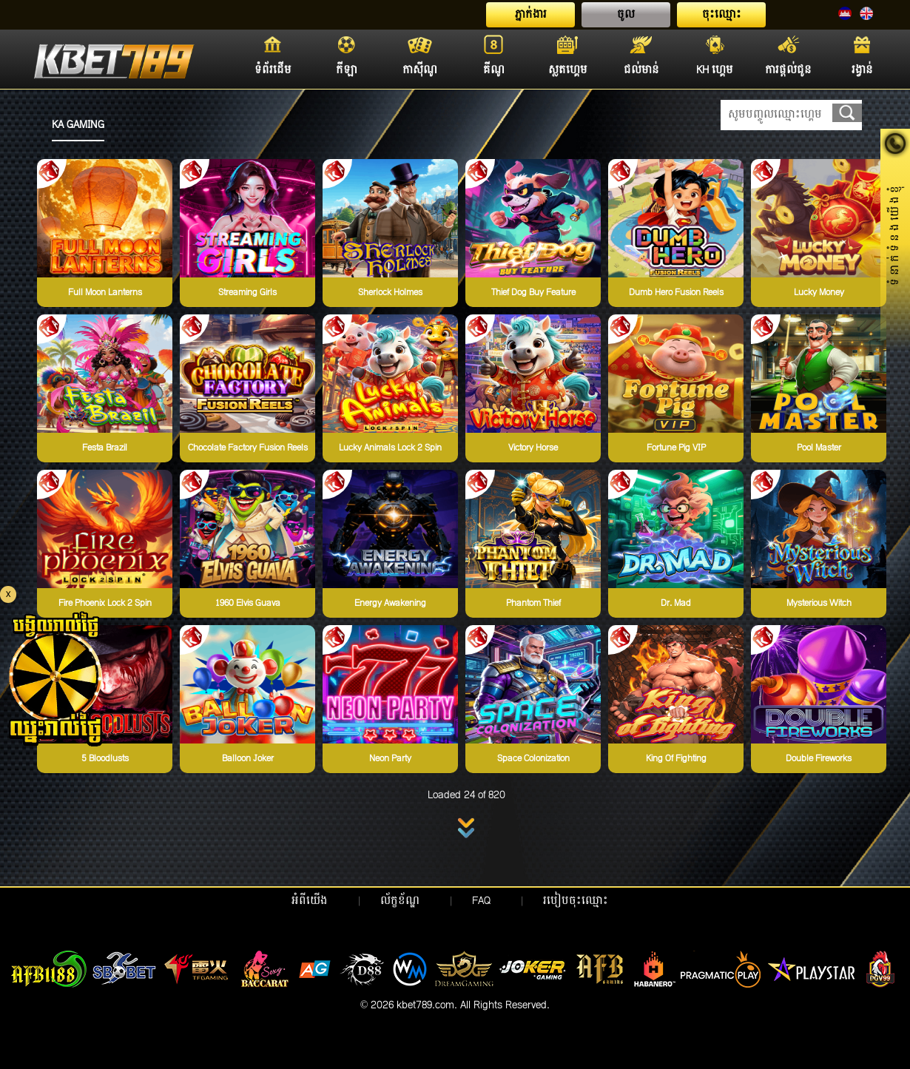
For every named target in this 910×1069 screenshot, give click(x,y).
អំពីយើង (309, 901)
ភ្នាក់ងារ (531, 14)
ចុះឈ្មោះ (721, 14)
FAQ (481, 901)
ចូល (626, 14)
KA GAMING (78, 125)
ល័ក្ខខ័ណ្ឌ (399, 901)
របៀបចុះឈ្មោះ (575, 901)
